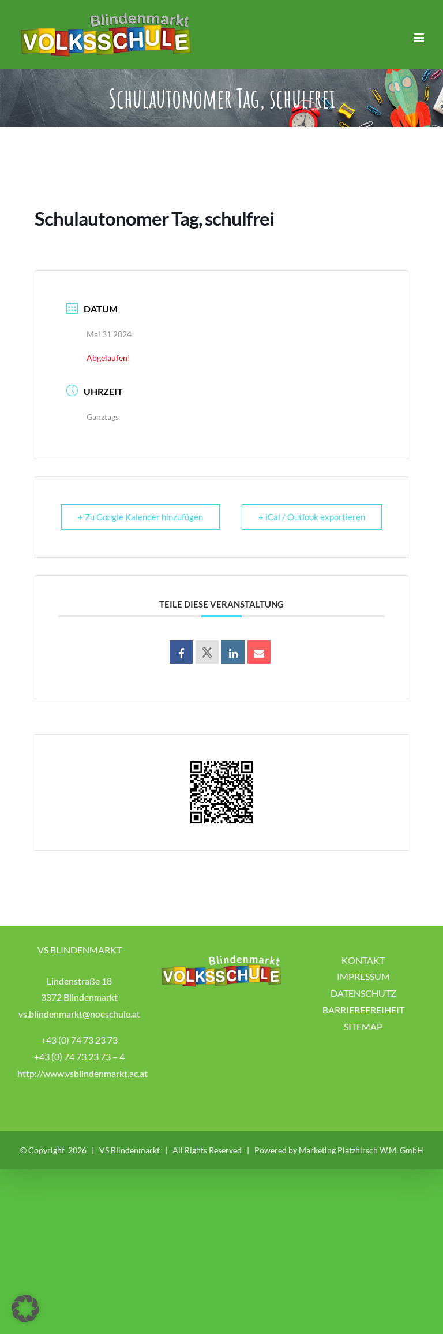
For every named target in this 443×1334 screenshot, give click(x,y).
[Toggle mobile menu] (420, 38)
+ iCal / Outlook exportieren (311, 517)
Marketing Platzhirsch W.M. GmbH (361, 1150)
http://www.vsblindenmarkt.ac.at (82, 1073)
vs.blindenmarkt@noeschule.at (79, 1013)
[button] (25, 1308)
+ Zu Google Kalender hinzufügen (140, 517)
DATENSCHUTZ (363, 993)
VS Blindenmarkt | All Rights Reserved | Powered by (199, 1150)
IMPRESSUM (363, 976)
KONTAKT (363, 960)
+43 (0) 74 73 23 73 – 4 (79, 1056)
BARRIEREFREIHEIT (363, 1009)
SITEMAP (363, 1026)
